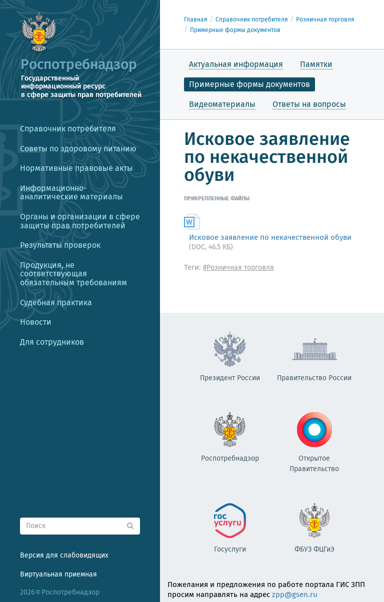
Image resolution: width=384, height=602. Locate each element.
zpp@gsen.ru (295, 594)
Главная (196, 19)
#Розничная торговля (238, 267)
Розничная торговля (325, 19)
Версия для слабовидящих (64, 555)
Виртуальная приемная (58, 574)
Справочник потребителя (252, 19)
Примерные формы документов (235, 29)
